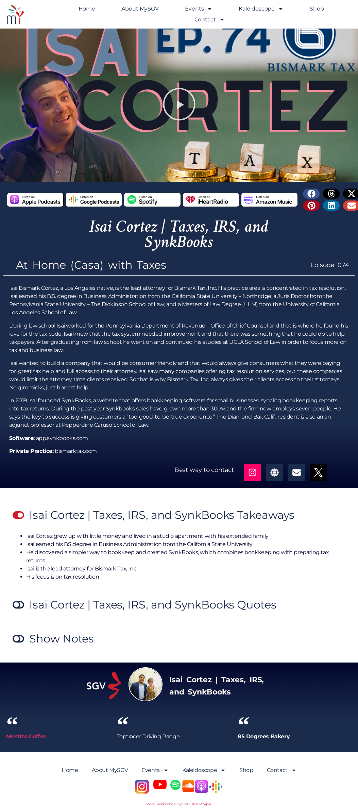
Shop (317, 8)
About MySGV (140, 8)
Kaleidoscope (261, 8)
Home (87, 8)
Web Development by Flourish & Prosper (179, 804)
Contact (209, 19)
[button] (179, 105)
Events (198, 8)
